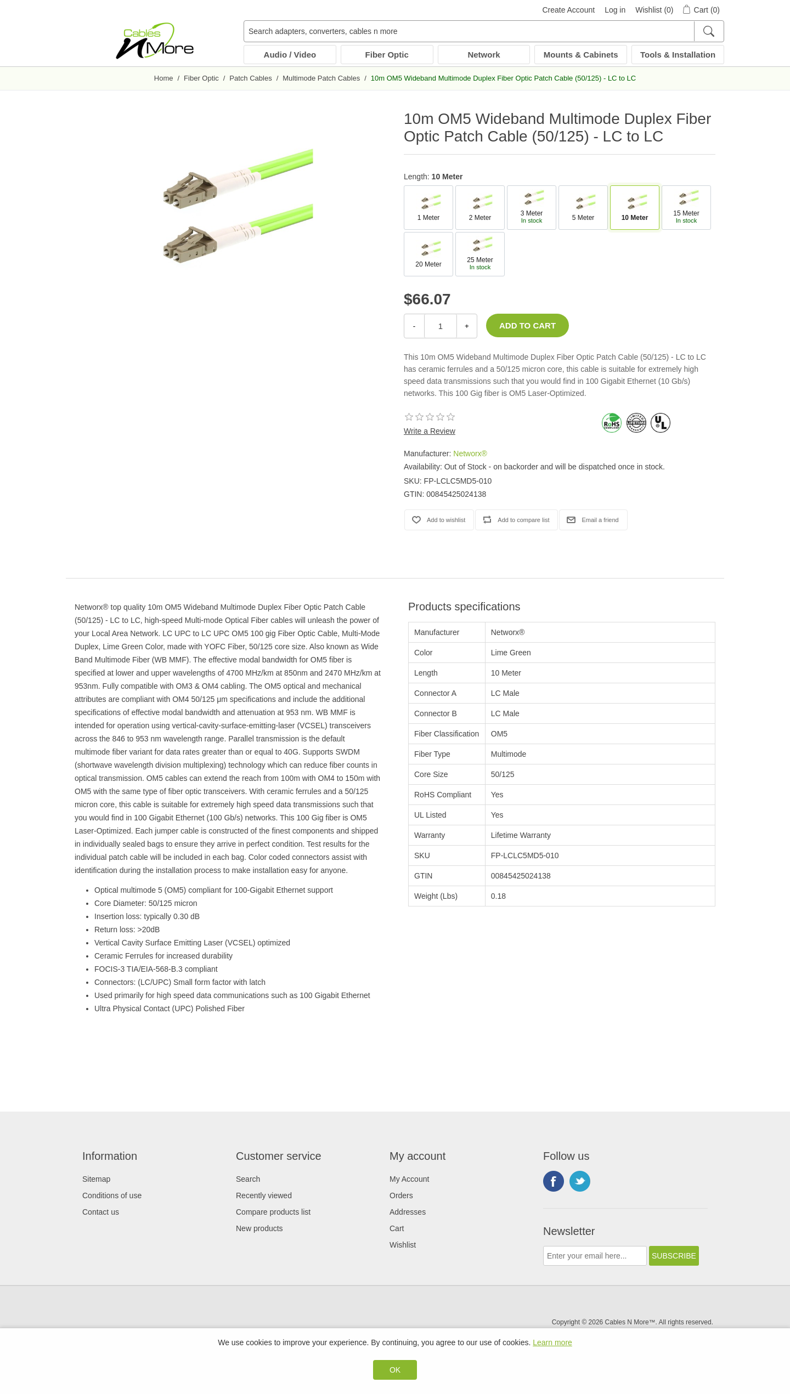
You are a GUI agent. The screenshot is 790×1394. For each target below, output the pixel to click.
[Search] (708, 31)
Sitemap (96, 1179)
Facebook (553, 1181)
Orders (401, 1195)
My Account (409, 1179)
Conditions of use (112, 1195)
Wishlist (403, 1244)
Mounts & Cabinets (581, 54)
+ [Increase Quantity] (467, 326)
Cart (397, 1228)
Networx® (470, 453)
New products (259, 1228)
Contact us (100, 1212)
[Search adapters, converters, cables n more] (484, 31)
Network (483, 54)
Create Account (568, 9)
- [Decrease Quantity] (414, 326)
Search (248, 1179)
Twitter (579, 1181)
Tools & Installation (677, 54)
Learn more (552, 1342)
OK (395, 1369)
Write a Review (429, 431)
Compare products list (273, 1212)
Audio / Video (290, 54)
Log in (615, 9)
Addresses (408, 1212)
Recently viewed (264, 1195)
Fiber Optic (387, 54)
